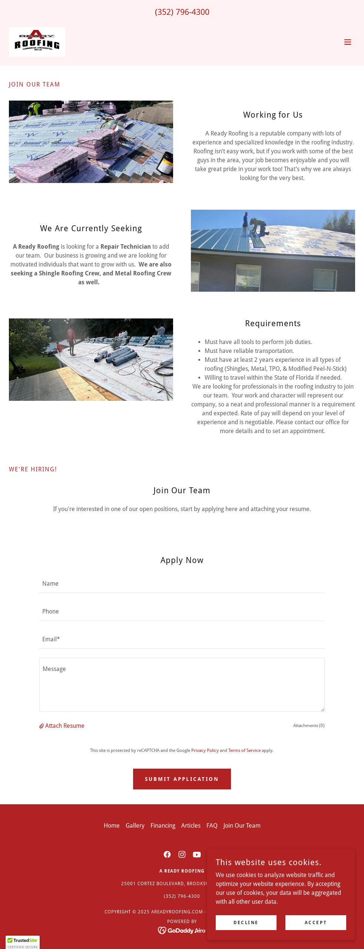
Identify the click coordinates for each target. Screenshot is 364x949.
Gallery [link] (135, 825)
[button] (347, 42)
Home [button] (112, 825)
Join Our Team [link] (242, 825)
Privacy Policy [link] (205, 750)
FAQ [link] (212, 825)
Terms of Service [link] (244, 750)
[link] (37, 42)
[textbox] (182, 583)
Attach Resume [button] (65, 725)
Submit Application (182, 779)
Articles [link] (191, 825)
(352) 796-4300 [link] (182, 12)
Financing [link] (162, 825)
